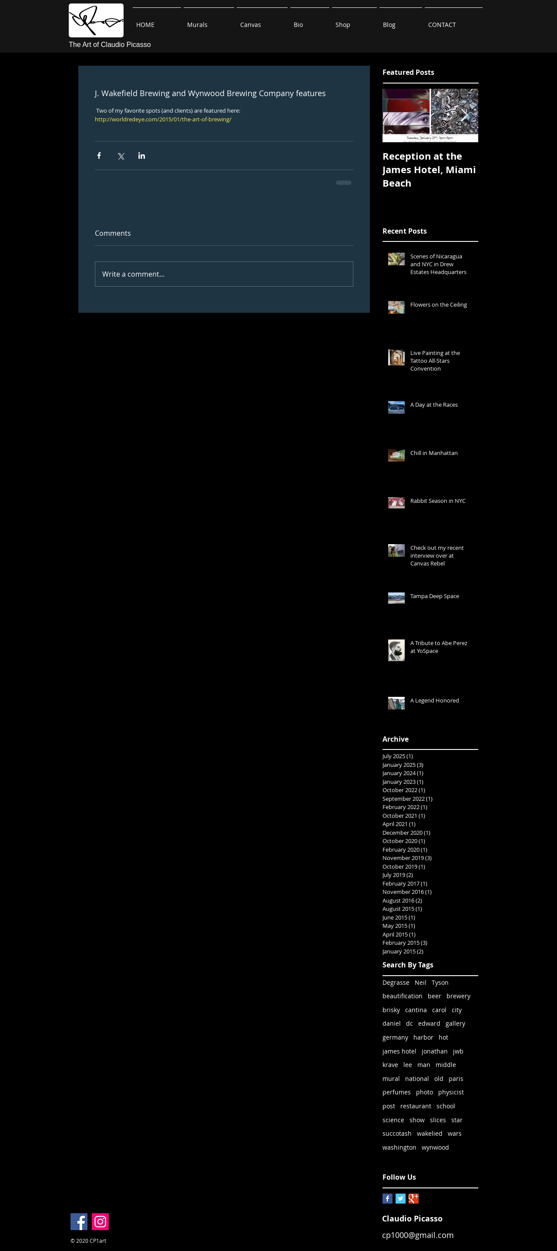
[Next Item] (464, 115)
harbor (423, 1037)
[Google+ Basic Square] (414, 1199)
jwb (458, 1051)
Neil (420, 982)
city (457, 1010)
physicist (451, 1092)
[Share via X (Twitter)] (120, 155)
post (389, 1106)
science (393, 1120)
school (445, 1106)
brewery (458, 996)
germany (395, 1037)
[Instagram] (100, 1221)
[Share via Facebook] (99, 155)
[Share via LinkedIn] (142, 155)
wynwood (435, 1147)
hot (443, 1037)
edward (429, 1023)
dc (409, 1023)
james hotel (399, 1051)
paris (456, 1078)
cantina (416, 1010)
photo (424, 1092)
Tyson (440, 982)
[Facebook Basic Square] (388, 1199)
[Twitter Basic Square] (401, 1199)
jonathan (435, 1051)
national (417, 1078)
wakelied (430, 1133)
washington (399, 1147)
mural (391, 1078)
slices (438, 1120)
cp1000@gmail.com (418, 1235)
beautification (403, 996)
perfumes (397, 1092)
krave (390, 1064)
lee (407, 1064)
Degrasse (396, 982)
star (457, 1120)
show (417, 1120)
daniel (392, 1023)
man (423, 1064)
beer (434, 996)
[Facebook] (78, 1221)
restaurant (415, 1106)
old (438, 1078)
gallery (455, 1023)
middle (446, 1064)
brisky (391, 1010)
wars (455, 1133)
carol (439, 1010)
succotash (397, 1133)
